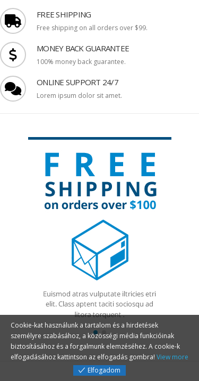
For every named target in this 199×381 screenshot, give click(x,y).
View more (172, 356)
